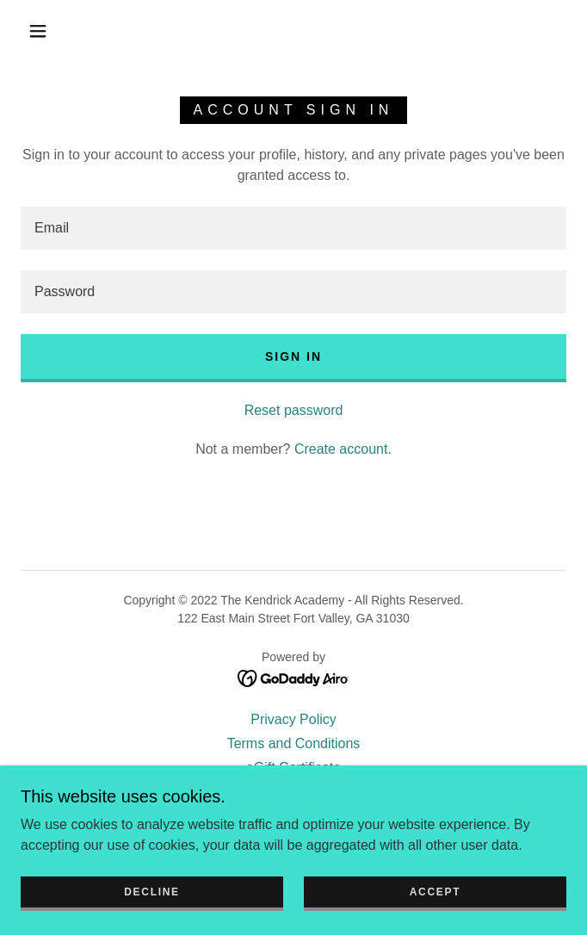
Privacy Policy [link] (293, 719)
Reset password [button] (293, 410)
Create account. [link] (343, 449)
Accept (435, 892)
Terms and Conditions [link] (294, 743)
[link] (294, 677)
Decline (152, 892)
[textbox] (293, 228)
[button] (48, 31)
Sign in (293, 356)
